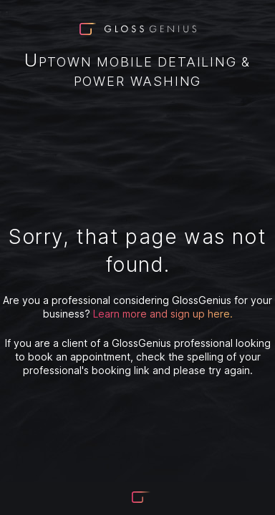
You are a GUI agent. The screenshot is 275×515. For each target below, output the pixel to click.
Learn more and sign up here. (163, 314)
